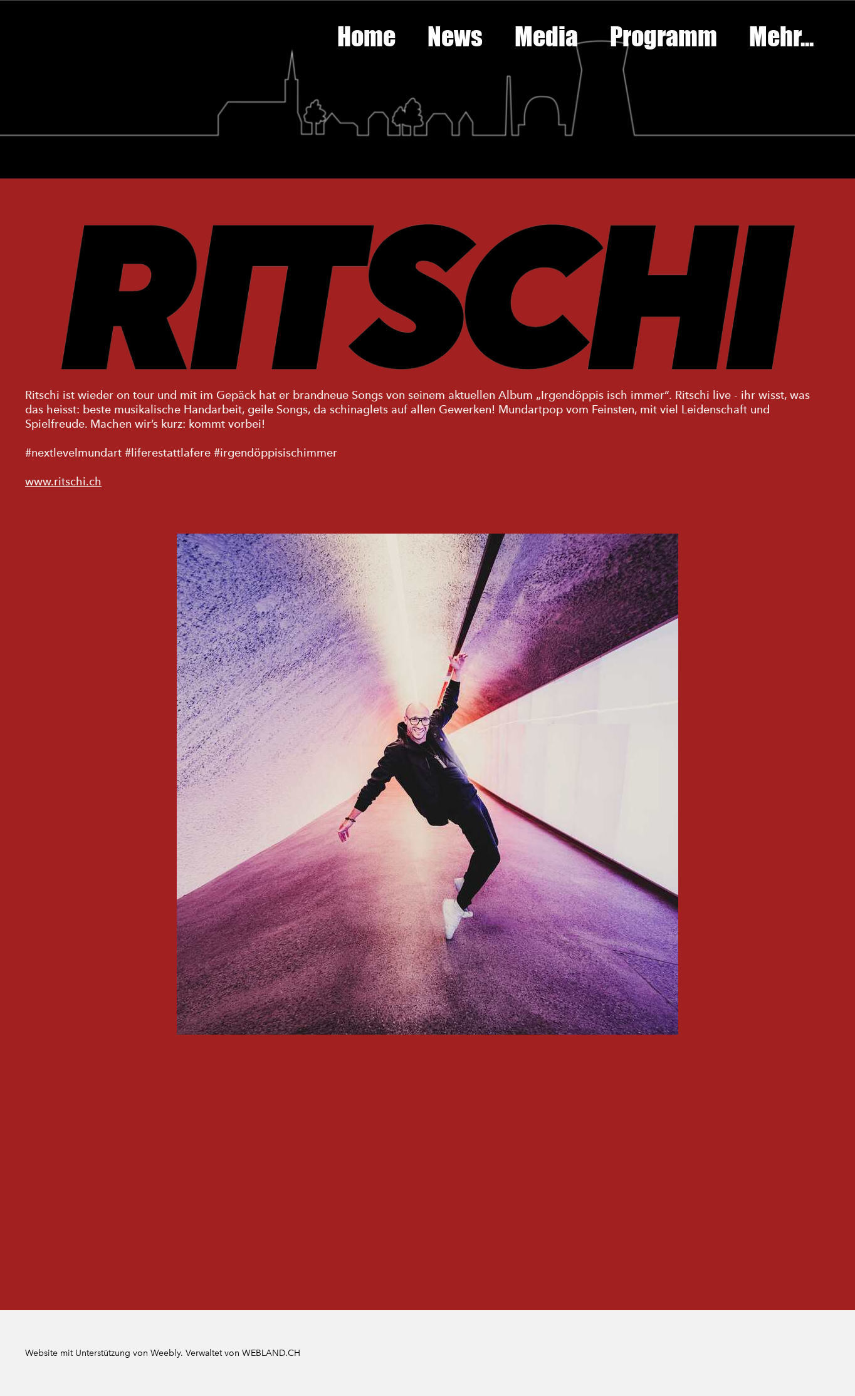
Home (366, 36)
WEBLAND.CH (271, 1353)
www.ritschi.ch (63, 481)
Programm (663, 36)
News (455, 36)
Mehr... (781, 36)
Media (546, 36)
